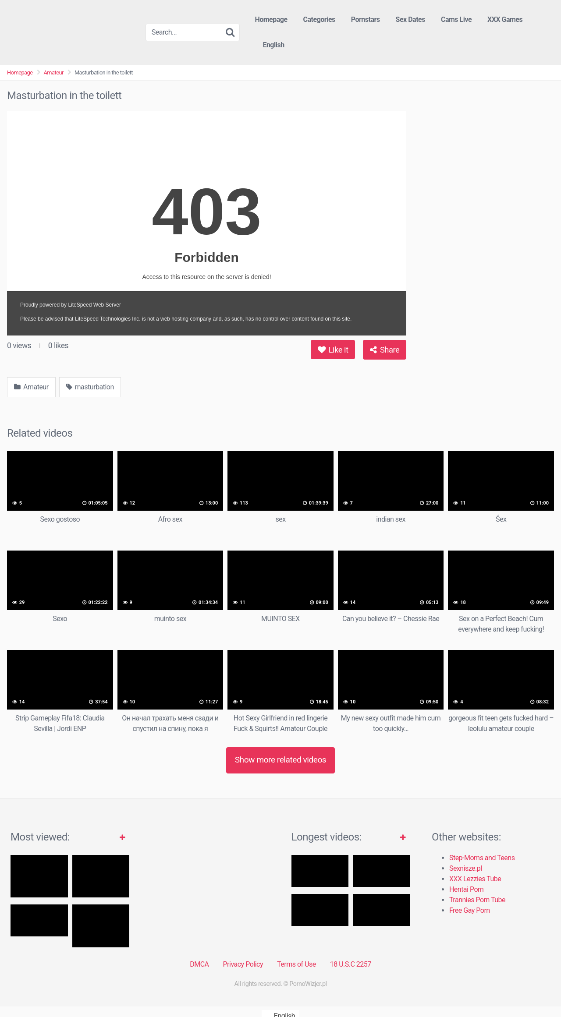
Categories (319, 19)
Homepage (271, 19)
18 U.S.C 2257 (350, 964)
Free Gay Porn (469, 910)
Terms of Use (296, 964)
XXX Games (504, 19)
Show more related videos (281, 760)
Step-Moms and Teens (482, 858)
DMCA (199, 964)
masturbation (90, 387)
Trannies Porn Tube (477, 900)
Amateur (54, 72)
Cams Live (456, 19)
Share (384, 349)
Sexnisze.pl (465, 868)
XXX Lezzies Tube (475, 879)
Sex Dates (410, 19)
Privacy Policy (243, 964)
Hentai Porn (466, 889)
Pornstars (365, 19)
